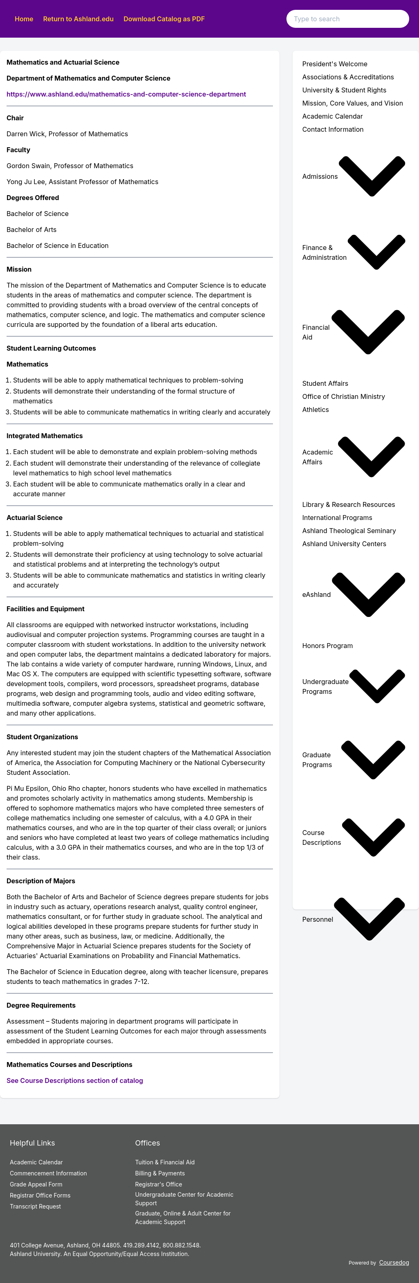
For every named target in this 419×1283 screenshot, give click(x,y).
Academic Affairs (354, 457)
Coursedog (394, 1262)
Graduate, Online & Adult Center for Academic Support (182, 1217)
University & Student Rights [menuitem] (344, 90)
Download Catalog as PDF (164, 19)
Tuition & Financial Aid (165, 1162)
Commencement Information (48, 1173)
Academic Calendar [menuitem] (332, 116)
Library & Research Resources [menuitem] (348, 504)
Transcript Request (35, 1206)
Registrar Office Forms (40, 1195)
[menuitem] (355, 176)
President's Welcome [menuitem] (334, 64)
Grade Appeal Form (36, 1184)
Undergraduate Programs (354, 686)
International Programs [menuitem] (337, 517)
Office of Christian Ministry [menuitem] (343, 396)
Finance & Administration (354, 252)
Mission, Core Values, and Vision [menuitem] (352, 103)
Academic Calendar (36, 1162)
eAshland (354, 595)
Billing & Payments (160, 1173)
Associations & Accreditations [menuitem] (348, 77)
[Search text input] (347, 19)
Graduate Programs (354, 760)
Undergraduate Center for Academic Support (184, 1198)
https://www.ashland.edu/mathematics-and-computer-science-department (126, 94)
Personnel (354, 919)
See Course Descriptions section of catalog (75, 1080)
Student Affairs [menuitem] (325, 383)
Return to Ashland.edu (78, 19)
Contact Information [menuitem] (333, 129)
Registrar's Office (158, 1184)
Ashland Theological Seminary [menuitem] (349, 531)
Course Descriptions (354, 837)
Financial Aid (354, 332)
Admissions (354, 176)
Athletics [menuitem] (315, 409)
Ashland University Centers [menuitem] (344, 544)
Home (24, 19)
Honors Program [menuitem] (327, 646)
